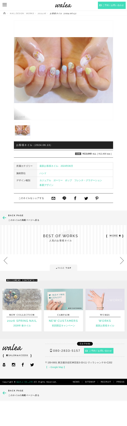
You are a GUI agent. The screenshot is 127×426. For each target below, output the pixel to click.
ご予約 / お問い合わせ (98, 350)
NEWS (76, 382)
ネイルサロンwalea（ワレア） (63, 4)
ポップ (68, 180)
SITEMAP (90, 382)
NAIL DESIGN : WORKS (22, 13)
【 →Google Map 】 (55, 367)
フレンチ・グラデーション (88, 180)
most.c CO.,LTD (24, 382)
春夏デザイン (46, 185)
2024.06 (42, 13)
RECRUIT (106, 382)
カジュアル (45, 180)
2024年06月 (67, 166)
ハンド (43, 173)
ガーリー (58, 180)
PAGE (63, 268)
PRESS (121, 382)
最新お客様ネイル (49, 166)
